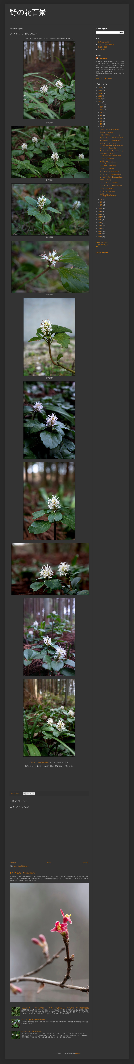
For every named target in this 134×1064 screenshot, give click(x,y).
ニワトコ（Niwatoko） (107, 158)
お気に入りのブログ (104, 42)
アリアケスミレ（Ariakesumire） (110, 140)
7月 (101, 118)
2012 (100, 231)
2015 (100, 223)
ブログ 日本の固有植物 (106, 44)
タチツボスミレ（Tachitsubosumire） (112, 138)
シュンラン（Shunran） (107, 191)
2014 (100, 225)
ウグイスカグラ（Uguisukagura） (23, 873)
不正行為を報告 (102, 253)
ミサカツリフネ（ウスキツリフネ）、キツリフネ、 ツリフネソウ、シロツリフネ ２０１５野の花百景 (55, 1008)
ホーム (49, 863)
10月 (102, 110)
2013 (100, 228)
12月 (102, 104)
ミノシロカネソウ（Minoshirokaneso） (34, 1020)
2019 (100, 211)
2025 (100, 90)
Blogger (77, 1053)
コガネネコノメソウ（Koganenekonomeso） (109, 162)
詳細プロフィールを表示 (104, 78)
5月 (101, 124)
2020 (100, 208)
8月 (101, 115)
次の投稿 (13, 863)
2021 (100, 102)
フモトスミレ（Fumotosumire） (110, 129)
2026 (100, 87)
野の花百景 (28, 12)
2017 (100, 217)
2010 (100, 237)
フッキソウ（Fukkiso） (107, 168)
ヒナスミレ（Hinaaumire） (108, 148)
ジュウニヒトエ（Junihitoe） (109, 182)
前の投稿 (85, 863)
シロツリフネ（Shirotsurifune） (31, 1031)
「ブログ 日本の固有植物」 (39, 762)
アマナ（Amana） (106, 180)
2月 (101, 202)
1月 (101, 205)
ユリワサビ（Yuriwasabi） (108, 166)
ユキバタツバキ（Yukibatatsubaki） (111, 185)
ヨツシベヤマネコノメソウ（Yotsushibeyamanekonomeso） (111, 144)
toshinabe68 (103, 58)
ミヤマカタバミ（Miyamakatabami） (112, 177)
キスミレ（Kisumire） (107, 132)
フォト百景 (101, 49)
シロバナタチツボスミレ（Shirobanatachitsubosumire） (111, 154)
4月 (101, 127)
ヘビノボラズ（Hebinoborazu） (110, 135)
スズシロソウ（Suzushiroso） (109, 171)
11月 (102, 107)
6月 (101, 121)
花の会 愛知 (102, 47)
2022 (100, 99)
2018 (100, 214)
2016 (100, 220)
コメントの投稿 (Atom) (20, 866)
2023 (100, 96)
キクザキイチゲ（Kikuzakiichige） (111, 174)
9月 (101, 113)
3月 (101, 199)
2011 (100, 234)
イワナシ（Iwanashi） (107, 188)
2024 (100, 93)
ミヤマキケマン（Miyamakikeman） (111, 151)
